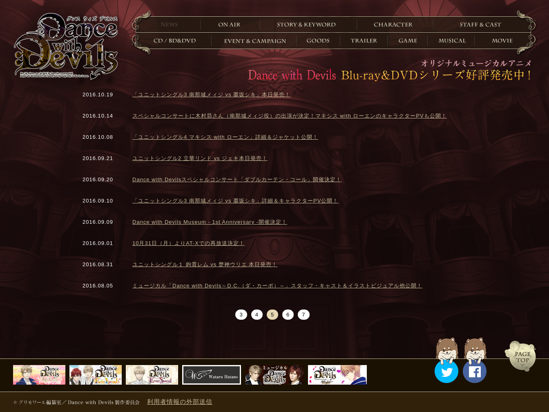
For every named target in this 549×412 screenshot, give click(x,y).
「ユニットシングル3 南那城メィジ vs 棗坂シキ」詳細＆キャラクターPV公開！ (235, 201)
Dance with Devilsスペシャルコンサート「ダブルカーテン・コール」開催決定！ (236, 179)
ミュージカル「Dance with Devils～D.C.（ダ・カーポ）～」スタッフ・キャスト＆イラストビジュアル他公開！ (277, 286)
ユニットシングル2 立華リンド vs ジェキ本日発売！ (200, 158)
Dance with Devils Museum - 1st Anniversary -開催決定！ (209, 222)
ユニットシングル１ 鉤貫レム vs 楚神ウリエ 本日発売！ (204, 264)
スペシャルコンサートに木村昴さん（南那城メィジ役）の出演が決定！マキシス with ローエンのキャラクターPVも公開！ (289, 116)
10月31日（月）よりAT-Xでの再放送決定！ (188, 243)
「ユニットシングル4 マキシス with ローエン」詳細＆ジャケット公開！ (225, 137)
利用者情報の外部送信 (179, 401)
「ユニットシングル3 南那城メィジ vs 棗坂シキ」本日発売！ (211, 94)
